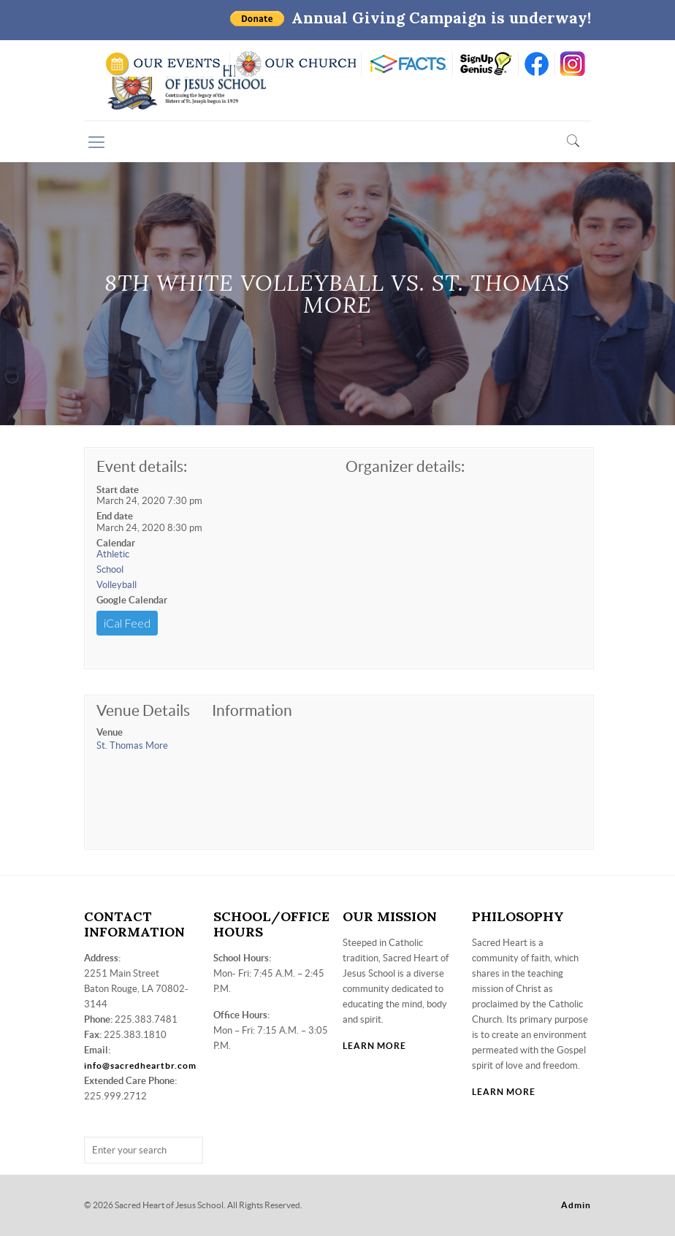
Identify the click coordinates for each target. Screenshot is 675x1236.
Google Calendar (131, 600)
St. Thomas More (132, 745)
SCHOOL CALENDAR (164, 64)
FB (536, 64)
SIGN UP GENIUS (485, 64)
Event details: (141, 466)
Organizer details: (405, 466)
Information (252, 710)
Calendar (115, 543)
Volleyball (116, 584)
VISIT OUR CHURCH (295, 64)
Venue (109, 732)
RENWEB (407, 64)
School (109, 569)
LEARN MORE (374, 1045)
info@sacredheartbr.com (140, 1065)
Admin (576, 1205)
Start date (117, 489)
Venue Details (143, 710)
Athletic (112, 554)
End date (114, 516)
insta (573, 64)
